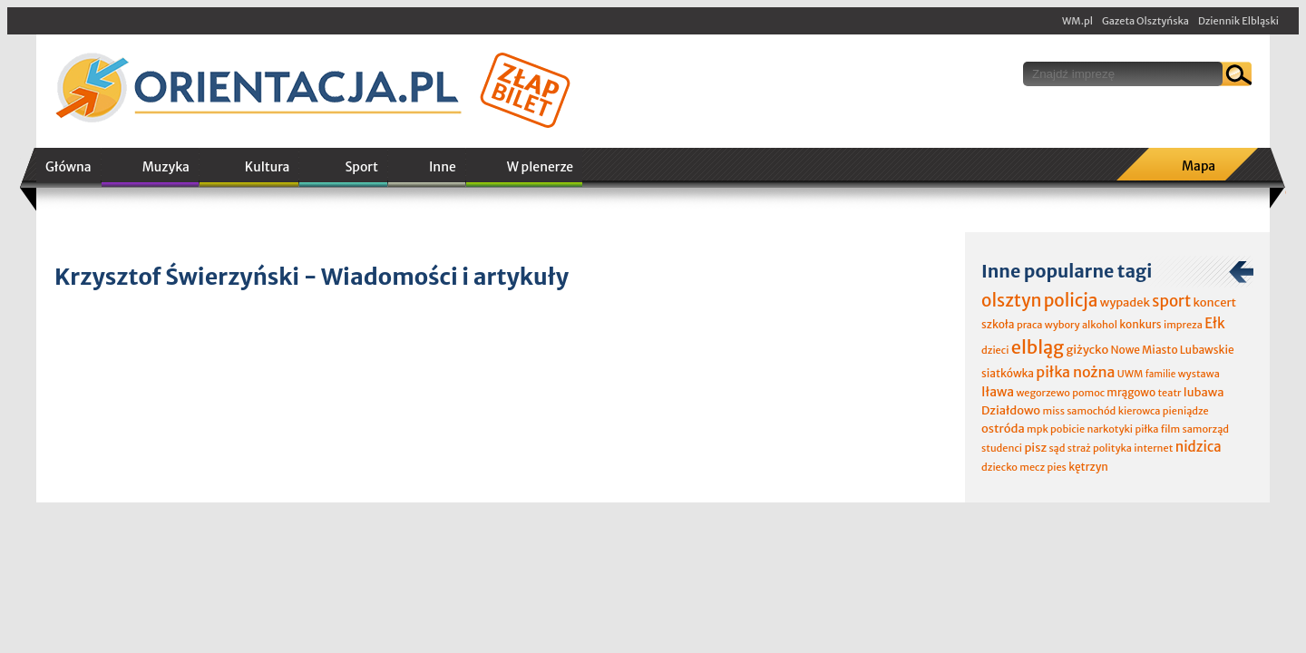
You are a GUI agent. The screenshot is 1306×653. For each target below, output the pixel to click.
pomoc (1088, 392)
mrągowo (1130, 392)
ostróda (1003, 428)
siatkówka (1007, 373)
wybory (1062, 324)
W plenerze (540, 167)
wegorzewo (1042, 392)
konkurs (1140, 324)
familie (1160, 374)
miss (1053, 410)
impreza (1183, 324)
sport (1171, 301)
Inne (442, 167)
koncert (1214, 302)
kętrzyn (1088, 466)
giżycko (1087, 349)
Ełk (1214, 323)
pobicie (1067, 429)
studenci (1001, 448)
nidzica (1198, 446)
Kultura (267, 167)
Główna (68, 167)
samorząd (1206, 429)
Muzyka (166, 167)
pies (1056, 467)
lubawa (1204, 392)
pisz (1035, 447)
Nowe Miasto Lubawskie (1172, 349)
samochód (1091, 410)
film (1171, 429)
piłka (1146, 429)
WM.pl (1077, 21)
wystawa (1199, 373)
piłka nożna (1075, 372)
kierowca (1139, 410)
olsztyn (1011, 300)
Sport (361, 167)
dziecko (999, 467)
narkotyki (1110, 429)
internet (1153, 448)
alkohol (1099, 324)
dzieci (995, 350)
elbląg (1037, 347)
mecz (1032, 467)
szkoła (998, 324)
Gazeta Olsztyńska (1145, 21)
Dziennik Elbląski (1238, 21)
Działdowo (1010, 410)
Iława (997, 392)
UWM (1130, 373)
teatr (1169, 392)
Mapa (1198, 166)
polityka (1112, 448)
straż (1079, 448)
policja (1071, 300)
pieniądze (1186, 410)
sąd (1056, 448)
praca (1030, 324)
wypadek (1125, 302)
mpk (1037, 429)
